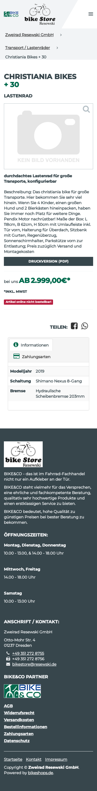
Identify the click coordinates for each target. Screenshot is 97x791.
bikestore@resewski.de (34, 664)
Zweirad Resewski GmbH (29, 34)
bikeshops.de (40, 772)
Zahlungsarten (31, 356)
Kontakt (33, 759)
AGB (8, 705)
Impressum (56, 759)
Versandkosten (19, 719)
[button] (90, 14)
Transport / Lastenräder (27, 47)
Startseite (13, 759)
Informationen (31, 345)
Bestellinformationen (25, 726)
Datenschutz (16, 740)
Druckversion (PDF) (48, 261)
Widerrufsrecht (19, 712)
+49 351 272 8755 (28, 653)
